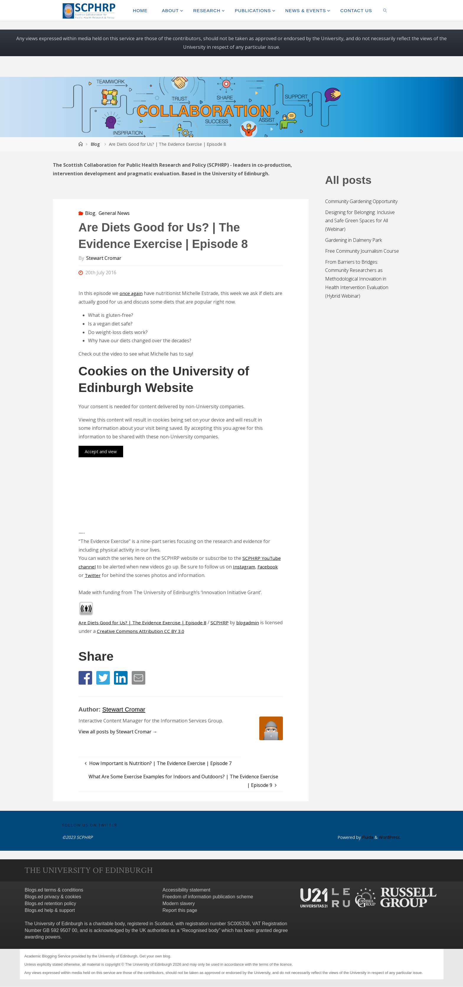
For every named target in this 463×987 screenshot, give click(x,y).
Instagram (244, 566)
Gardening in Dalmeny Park (353, 240)
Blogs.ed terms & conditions (54, 890)
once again (132, 293)
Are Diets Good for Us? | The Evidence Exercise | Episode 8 (144, 622)
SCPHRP (222, 622)
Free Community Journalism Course (362, 251)
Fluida (366, 837)
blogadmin (250, 622)
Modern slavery (178, 903)
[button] (85, 678)
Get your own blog (154, 956)
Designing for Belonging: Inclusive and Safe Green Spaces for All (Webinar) (360, 221)
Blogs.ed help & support (50, 910)
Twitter (93, 575)
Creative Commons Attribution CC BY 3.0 (160, 631)
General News (114, 213)
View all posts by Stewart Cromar (118, 731)
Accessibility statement (186, 890)
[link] (385, 10)
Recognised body (200, 930)
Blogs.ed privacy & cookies (53, 897)
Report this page (179, 910)
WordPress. (390, 837)
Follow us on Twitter (89, 825)
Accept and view (101, 451)
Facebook (269, 566)
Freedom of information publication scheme (207, 897)
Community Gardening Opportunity (361, 201)
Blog (95, 144)
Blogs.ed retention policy (50, 903)
